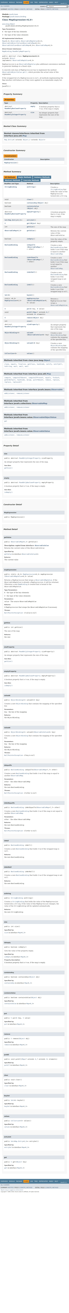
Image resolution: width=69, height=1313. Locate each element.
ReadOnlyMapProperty (21, 51)
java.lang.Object (8, 24)
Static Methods (24, 177)
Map (3, 41)
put (28, 309)
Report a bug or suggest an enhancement (12, 1190)
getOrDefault (9, 380)
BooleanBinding (11, 245)
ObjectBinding (11, 333)
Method (29, 9)
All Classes (5, 6)
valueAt (30, 333)
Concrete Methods (31, 180)
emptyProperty (33, 212)
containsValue (33, 206)
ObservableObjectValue (12, 43)
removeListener (22, 393)
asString (30, 187)
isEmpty (30, 239)
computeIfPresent (35, 378)
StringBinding (11, 187)
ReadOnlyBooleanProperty (15, 108)
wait (15, 366)
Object (12, 58)
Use (31, 2)
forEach (56, 378)
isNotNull (31, 272)
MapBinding (6, 51)
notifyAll (58, 364)
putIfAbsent (38, 380)
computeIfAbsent (20, 378)
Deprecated (43, 2)
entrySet (30, 220)
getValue (30, 230)
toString (8, 366)
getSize (30, 227)
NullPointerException (13, 613)
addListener (9, 393)
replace (56, 380)
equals (13, 364)
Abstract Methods (12, 180)
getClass (31, 364)
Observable (15, 41)
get (28, 223)
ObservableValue (9, 45)
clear (29, 199)
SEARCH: (43, 6)
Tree (36, 2)
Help (56, 2)
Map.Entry (8, 140)
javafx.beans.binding (18, 16)
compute (7, 378)
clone (6, 364)
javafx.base (13, 14)
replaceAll (17, 382)
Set (6, 220)
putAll (29, 312)
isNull (29, 285)
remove (29, 318)
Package (19, 2)
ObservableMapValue (29, 41)
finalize (22, 364)
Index (51, 2)
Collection (9, 353)
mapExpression (33, 298)
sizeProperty (32, 324)
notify (49, 364)
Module (12, 2)
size (32, 112)
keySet (29, 295)
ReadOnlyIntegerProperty (15, 114)
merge (29, 380)
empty (33, 106)
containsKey (32, 203)
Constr (22, 9)
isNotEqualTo (32, 257)
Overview (4, 2)
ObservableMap (29, 43)
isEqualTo (31, 245)
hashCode (40, 364)
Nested (10, 9)
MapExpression (10, 163)
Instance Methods (42, 177)
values (29, 353)
